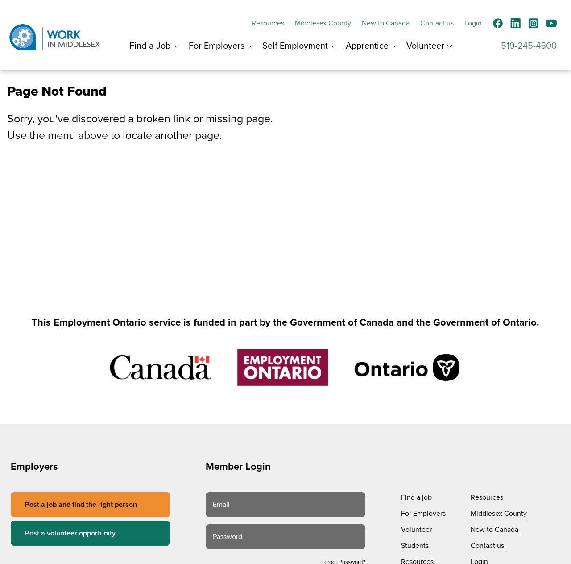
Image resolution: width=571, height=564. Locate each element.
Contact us (437, 23)
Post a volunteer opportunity (70, 533)
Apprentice (367, 46)
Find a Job (150, 46)
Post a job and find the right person (81, 504)
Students (415, 545)
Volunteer (425, 46)
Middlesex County (323, 23)
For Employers (216, 46)
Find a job (416, 497)
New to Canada (386, 23)
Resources (268, 23)
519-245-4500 (529, 46)
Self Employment (295, 46)
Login (473, 23)
